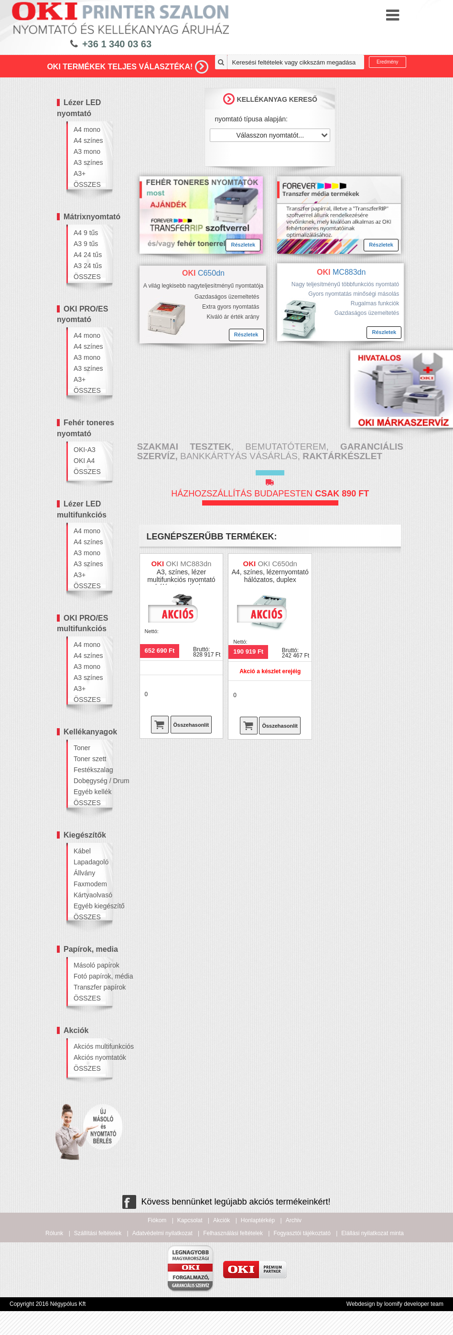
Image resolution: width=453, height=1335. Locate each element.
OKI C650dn (277, 564)
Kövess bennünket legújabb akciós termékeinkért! (226, 1201)
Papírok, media (91, 949)
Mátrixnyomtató (92, 217)
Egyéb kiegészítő (90, 906)
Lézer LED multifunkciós (82, 509)
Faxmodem (90, 884)
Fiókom (157, 1220)
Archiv (294, 1220)
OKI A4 (84, 460)
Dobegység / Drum (90, 781)
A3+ (80, 173)
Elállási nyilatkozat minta (372, 1233)
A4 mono (87, 129)
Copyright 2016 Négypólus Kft (48, 1304)
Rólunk (54, 1233)
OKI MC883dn (188, 564)
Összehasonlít (191, 725)
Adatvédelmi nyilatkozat (162, 1233)
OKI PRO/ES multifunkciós (82, 623)
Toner (82, 748)
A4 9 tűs (86, 233)
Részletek (243, 245)
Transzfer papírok (90, 987)
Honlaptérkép (258, 1220)
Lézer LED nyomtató (79, 108)
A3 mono (87, 151)
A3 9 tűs (86, 244)
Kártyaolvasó (90, 895)
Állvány (84, 873)
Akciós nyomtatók (90, 1057)
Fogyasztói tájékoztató (301, 1233)
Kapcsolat (190, 1220)
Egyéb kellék (90, 792)
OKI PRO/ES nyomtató (82, 314)
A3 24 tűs (88, 265)
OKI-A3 (85, 449)
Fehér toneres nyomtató (85, 428)
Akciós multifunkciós (90, 1046)
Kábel (82, 851)
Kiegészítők (85, 835)
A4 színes (88, 140)
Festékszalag (90, 770)
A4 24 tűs (88, 254)
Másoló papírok (90, 965)
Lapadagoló (90, 862)
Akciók (76, 1030)
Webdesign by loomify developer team (394, 1304)
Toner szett (90, 759)
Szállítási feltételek (97, 1233)
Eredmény (388, 62)
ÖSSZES (87, 184)
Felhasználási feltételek (233, 1233)
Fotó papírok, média (90, 976)
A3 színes (88, 162)
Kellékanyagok (90, 732)
